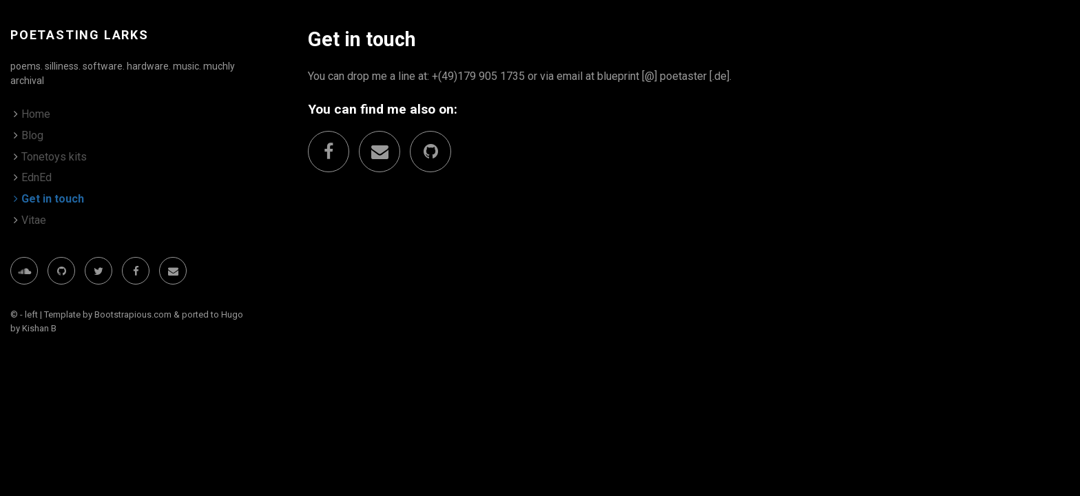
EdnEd (36, 177)
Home (35, 114)
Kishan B (39, 328)
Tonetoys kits (54, 156)
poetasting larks (79, 35)
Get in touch (52, 198)
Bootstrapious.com (133, 314)
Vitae (33, 220)
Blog (32, 135)
